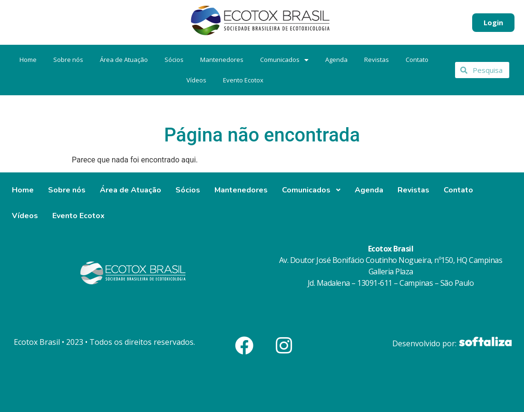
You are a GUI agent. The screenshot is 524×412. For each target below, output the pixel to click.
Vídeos (196, 80)
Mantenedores (221, 59)
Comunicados (284, 59)
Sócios (174, 59)
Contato (417, 59)
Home (28, 59)
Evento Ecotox (243, 80)
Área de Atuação (124, 59)
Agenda (336, 59)
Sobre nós (68, 59)
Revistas (376, 59)
